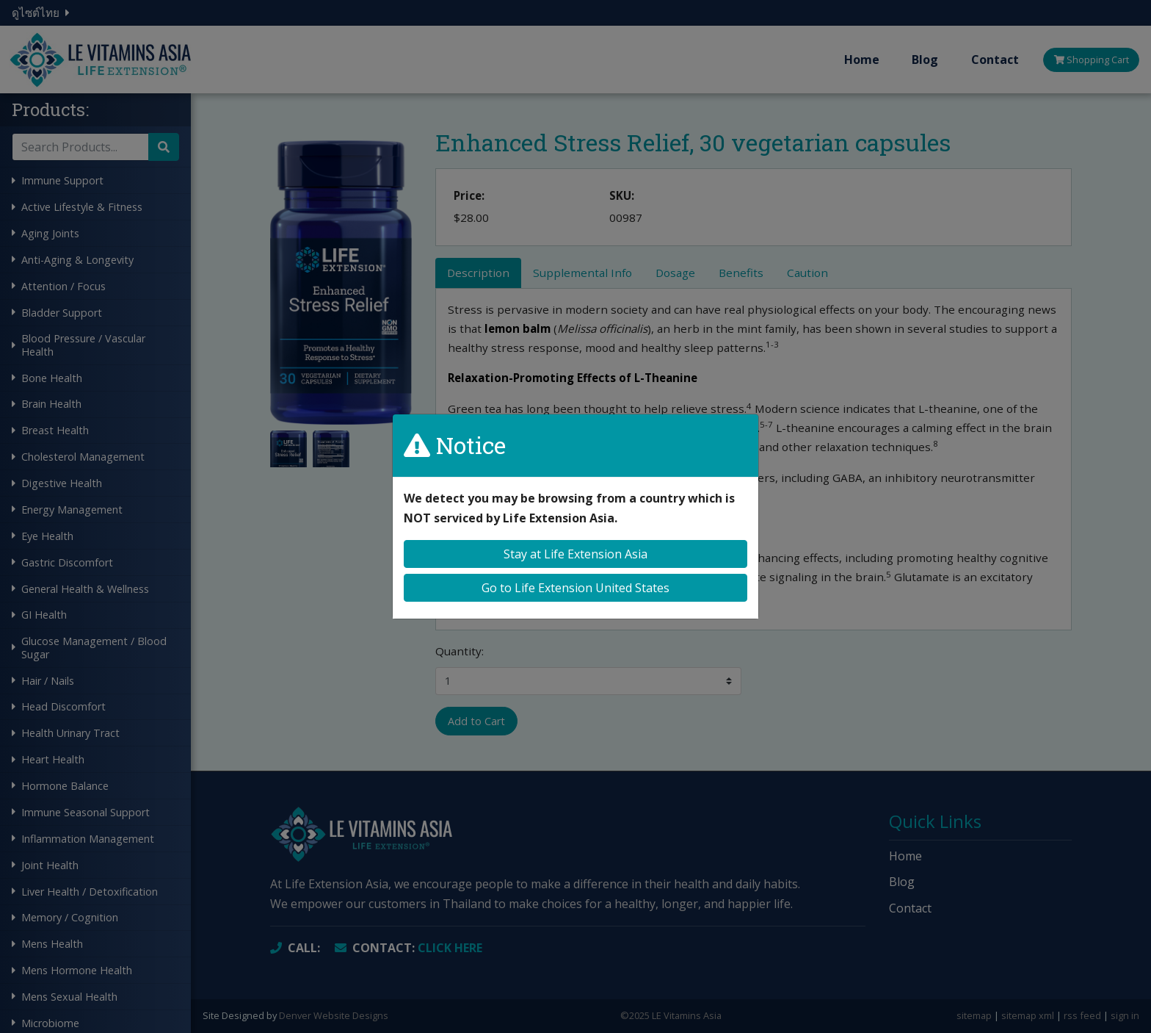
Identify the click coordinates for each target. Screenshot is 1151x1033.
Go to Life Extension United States (575, 588)
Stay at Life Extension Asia (575, 554)
